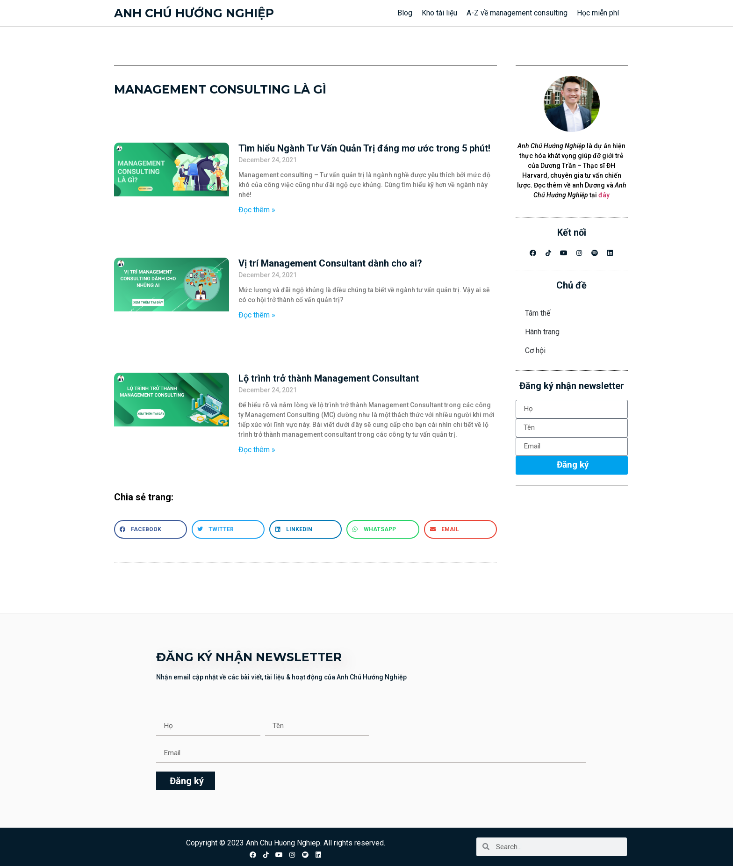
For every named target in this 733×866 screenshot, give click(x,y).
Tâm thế (537, 313)
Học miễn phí (598, 12)
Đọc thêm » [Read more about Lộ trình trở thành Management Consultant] (256, 449)
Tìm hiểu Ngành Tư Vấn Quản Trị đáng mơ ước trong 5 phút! (364, 148)
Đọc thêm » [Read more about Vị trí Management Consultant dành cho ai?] (256, 314)
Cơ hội (535, 350)
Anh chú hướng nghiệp (194, 13)
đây (604, 195)
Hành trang (542, 331)
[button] (150, 529)
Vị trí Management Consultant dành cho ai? (330, 263)
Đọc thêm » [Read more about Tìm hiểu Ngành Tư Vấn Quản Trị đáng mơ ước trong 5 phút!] (256, 209)
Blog (404, 12)
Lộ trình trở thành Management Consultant (328, 378)
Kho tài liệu (439, 12)
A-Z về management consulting (517, 12)
